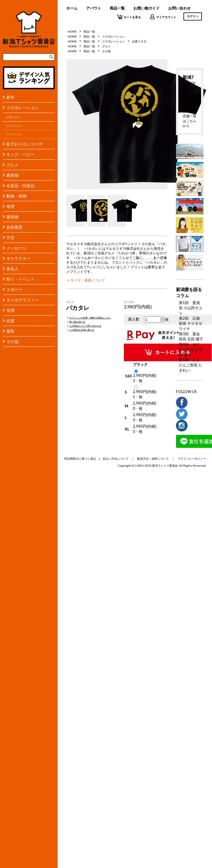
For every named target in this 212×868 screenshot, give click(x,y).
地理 (10, 206)
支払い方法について (115, 458)
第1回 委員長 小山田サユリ (190, 307)
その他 (12, 341)
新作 (10, 97)
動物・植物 (16, 195)
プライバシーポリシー (191, 458)
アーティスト (14, 134)
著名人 (12, 268)
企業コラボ (12, 117)
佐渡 (10, 320)
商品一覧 (117, 8)
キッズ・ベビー (20, 154)
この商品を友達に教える (80, 329)
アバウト (93, 8)
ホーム (71, 8)
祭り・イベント (20, 279)
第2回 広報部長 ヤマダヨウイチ (190, 323)
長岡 (10, 310)
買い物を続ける (75, 321)
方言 (10, 237)
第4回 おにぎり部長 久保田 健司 (190, 349)
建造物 (12, 216)
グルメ (12, 164)
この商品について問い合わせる (83, 325)
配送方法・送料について (153, 458)
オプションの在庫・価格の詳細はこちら (88, 317)
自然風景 (14, 227)
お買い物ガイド (146, 8)
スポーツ (14, 289)
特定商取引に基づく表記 (80, 458)
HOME (72, 31)
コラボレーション (22, 107)
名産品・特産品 (20, 185)
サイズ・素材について (85, 280)
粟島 (10, 331)
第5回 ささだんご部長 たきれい (190, 364)
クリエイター (14, 125)
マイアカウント (162, 17)
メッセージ (16, 247)
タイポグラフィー (22, 299)
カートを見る (129, 17)
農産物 (12, 175)
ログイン (192, 16)
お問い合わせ (179, 8)
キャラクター (18, 258)
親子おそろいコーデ (24, 143)
